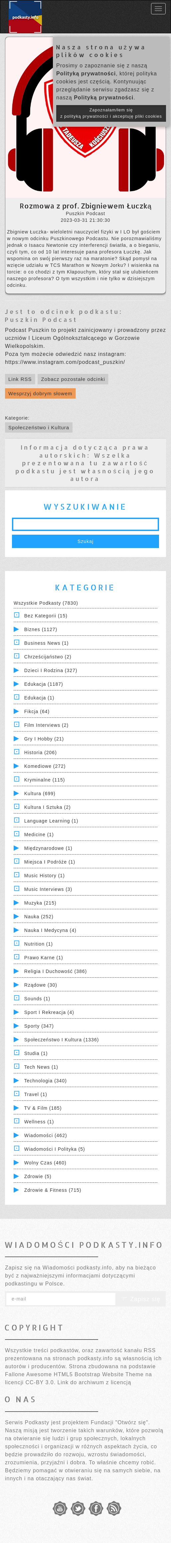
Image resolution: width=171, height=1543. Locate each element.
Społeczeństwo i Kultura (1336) (61, 1039)
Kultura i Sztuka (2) (47, 807)
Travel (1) (35, 1094)
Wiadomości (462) (45, 1135)
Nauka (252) (39, 916)
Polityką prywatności (86, 73)
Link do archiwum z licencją (94, 1382)
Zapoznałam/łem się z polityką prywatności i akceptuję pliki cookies (111, 113)
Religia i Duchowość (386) (55, 971)
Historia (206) (40, 752)
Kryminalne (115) (44, 780)
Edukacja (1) (39, 697)
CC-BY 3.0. (40, 1382)
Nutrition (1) (38, 944)
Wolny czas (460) (45, 1162)
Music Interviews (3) (48, 889)
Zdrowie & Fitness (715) (53, 1190)
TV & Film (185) (43, 1108)
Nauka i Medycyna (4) (50, 930)
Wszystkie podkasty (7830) (46, 603)
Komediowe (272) (45, 766)
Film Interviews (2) (46, 725)
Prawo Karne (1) (43, 957)
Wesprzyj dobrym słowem (40, 393)
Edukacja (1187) (43, 684)
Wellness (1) (39, 1121)
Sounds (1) (37, 998)
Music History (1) (44, 875)
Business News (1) (46, 643)
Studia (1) (36, 1053)
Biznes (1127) (40, 629)
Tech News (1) (41, 1067)
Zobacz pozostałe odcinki (73, 379)
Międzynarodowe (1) (48, 848)
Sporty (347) (39, 1026)
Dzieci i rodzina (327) (51, 670)
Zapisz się (140, 1299)
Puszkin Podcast (41, 319)
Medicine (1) (39, 834)
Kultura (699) (40, 793)
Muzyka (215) (40, 903)
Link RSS (20, 379)
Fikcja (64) (37, 711)
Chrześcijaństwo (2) (48, 656)
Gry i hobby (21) (44, 738)
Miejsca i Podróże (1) (49, 862)
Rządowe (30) (40, 985)
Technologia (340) (45, 1080)
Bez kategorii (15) (46, 615)
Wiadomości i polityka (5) (54, 1149)
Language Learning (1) (51, 821)
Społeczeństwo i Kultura (38, 427)
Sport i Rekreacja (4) (49, 1012)
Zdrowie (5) (38, 1176)
